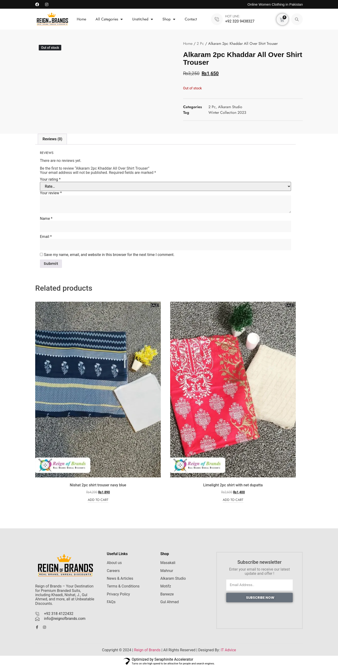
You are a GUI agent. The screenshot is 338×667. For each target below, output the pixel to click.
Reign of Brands (147, 650)
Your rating (50, 179)
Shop (168, 19)
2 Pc (200, 43)
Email (46, 237)
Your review (51, 193)
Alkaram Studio (230, 107)
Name (46, 219)
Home (81, 19)
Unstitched (142, 19)
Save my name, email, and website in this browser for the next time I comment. (109, 255)
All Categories (109, 19)
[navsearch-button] (297, 19)
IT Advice (228, 650)
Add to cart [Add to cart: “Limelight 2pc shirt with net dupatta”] (233, 500)
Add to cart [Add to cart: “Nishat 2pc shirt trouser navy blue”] (98, 500)
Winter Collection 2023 (227, 112)
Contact (191, 19)
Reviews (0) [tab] (52, 139)
